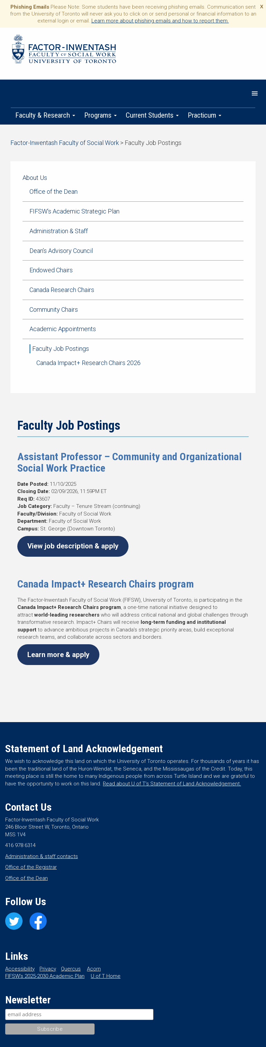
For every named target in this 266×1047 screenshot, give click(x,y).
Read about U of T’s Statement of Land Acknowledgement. (172, 784)
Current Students (152, 115)
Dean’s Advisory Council (61, 250)
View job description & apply (72, 546)
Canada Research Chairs (61, 289)
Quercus (71, 969)
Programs (100, 115)
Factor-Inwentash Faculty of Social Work (64, 50)
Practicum (204, 115)
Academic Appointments (62, 329)
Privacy (47, 969)
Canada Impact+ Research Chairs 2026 (88, 362)
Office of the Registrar (31, 867)
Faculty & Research (45, 115)
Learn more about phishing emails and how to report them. (160, 21)
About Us (35, 177)
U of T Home (106, 976)
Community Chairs (53, 309)
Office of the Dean (53, 191)
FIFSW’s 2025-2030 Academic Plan (45, 976)
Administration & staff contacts (41, 856)
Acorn (94, 969)
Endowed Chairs (51, 270)
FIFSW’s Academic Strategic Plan (74, 211)
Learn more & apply (58, 654)
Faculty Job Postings (60, 348)
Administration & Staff (58, 231)
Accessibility (20, 969)
